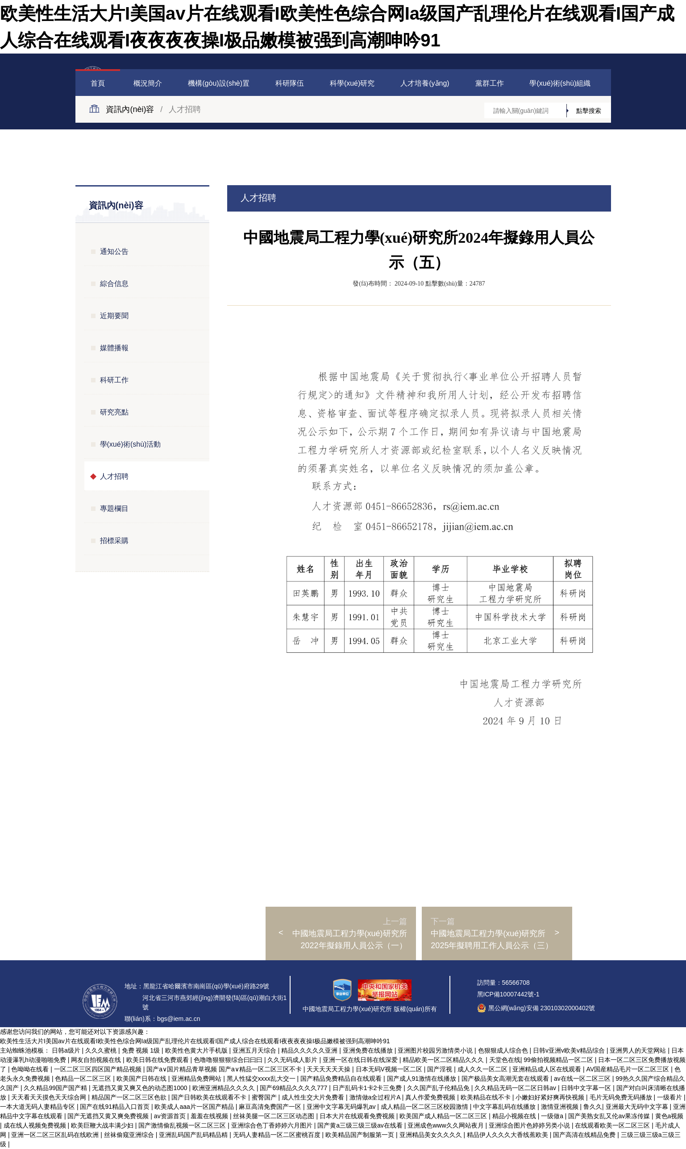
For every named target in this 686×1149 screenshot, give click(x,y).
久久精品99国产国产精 (56, 1087)
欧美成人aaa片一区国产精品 (194, 1106)
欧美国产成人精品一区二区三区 (444, 1116)
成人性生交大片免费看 (314, 1097)
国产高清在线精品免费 (585, 1134)
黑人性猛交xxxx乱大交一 (262, 1078)
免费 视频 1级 (142, 1050)
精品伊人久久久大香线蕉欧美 (508, 1134)
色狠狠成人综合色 (504, 1050)
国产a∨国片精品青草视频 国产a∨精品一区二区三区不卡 (224, 1069)
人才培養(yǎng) (424, 83)
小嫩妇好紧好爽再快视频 (551, 1097)
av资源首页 (170, 1116)
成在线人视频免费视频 (36, 1125)
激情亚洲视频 (560, 1106)
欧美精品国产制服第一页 (360, 1134)
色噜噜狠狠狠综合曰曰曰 (229, 1059)
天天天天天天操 (329, 1069)
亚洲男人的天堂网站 (639, 1050)
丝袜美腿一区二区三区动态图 (274, 1116)
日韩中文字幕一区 (587, 1087)
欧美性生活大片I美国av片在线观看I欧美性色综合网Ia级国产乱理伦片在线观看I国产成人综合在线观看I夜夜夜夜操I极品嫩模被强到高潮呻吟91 (195, 1041)
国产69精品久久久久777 (294, 1087)
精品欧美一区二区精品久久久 (444, 1059)
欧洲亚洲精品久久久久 (224, 1087)
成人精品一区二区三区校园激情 (425, 1106)
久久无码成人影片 (293, 1059)
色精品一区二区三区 (84, 1078)
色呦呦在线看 (30, 1069)
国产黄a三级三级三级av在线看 (360, 1125)
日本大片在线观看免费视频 (358, 1116)
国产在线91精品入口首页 (115, 1106)
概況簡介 (147, 83)
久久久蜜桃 (101, 1050)
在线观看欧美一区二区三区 (613, 1125)
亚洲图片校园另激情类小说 (436, 1050)
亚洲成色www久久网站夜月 (446, 1125)
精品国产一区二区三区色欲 (129, 1097)
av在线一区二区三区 (583, 1078)
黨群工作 (489, 83)
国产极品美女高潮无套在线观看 (506, 1078)
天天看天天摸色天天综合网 (49, 1097)
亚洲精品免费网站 (197, 1078)
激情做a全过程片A (375, 1097)
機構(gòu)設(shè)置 (218, 83)
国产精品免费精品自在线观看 (341, 1078)
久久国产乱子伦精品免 (439, 1087)
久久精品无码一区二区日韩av (516, 1087)
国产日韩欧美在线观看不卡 (209, 1097)
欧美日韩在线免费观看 (158, 1059)
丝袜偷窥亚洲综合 (130, 1134)
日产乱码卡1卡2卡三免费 (368, 1087)
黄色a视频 (669, 1116)
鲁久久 (592, 1106)
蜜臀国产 (265, 1097)
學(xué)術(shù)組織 (559, 83)
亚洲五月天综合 (255, 1050)
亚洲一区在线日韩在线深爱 (361, 1059)
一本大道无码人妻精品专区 (38, 1106)
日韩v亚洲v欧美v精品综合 (570, 1050)
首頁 (98, 83)
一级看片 (670, 1097)
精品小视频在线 (515, 1116)
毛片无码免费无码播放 (622, 1097)
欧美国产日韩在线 (142, 1078)
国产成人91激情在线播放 (422, 1078)
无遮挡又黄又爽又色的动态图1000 (140, 1087)
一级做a (553, 1116)
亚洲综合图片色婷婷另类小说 (530, 1125)
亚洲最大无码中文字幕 (638, 1106)
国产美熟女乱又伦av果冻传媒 (610, 1116)
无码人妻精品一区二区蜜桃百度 (277, 1134)
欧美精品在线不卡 (486, 1097)
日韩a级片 (67, 1050)
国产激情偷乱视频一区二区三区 (183, 1125)
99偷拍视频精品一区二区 (559, 1059)
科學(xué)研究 (352, 83)
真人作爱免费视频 (431, 1097)
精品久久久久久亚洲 (310, 1050)
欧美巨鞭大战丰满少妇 (103, 1125)
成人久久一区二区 (483, 1069)
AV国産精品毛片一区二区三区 (628, 1069)
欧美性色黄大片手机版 (197, 1050)
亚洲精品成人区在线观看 (547, 1069)
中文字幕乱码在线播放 (505, 1106)
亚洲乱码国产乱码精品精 (194, 1134)
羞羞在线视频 (210, 1116)
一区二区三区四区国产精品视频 (98, 1069)
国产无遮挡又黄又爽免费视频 (108, 1116)
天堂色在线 (504, 1059)
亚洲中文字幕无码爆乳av (342, 1106)
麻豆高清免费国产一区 (271, 1106)
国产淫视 (440, 1069)
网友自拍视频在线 (97, 1059)
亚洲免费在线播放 (369, 1050)
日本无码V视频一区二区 (390, 1069)
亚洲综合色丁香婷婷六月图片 (272, 1125)
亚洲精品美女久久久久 (431, 1134)
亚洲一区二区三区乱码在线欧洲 (55, 1134)
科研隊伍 (289, 83)
